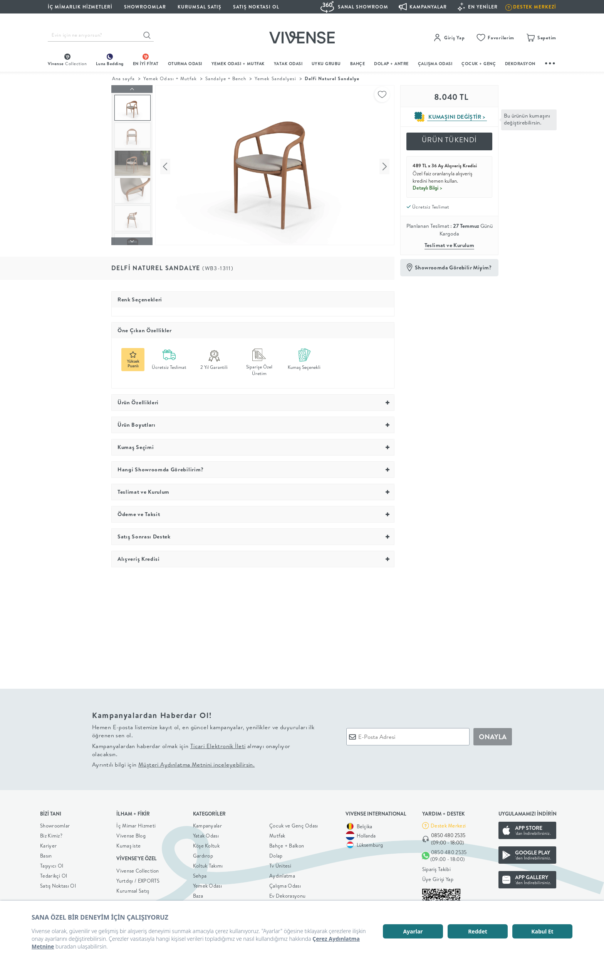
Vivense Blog (131, 834)
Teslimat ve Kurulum (449, 245)
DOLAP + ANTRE (391, 64)
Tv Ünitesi (280, 864)
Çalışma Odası (285, 884)
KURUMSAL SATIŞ (199, 6)
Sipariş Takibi (436, 867)
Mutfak (277, 834)
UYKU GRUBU (326, 64)
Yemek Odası (207, 884)
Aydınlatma (282, 874)
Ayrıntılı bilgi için (173, 763)
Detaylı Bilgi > (428, 187)
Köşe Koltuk (206, 844)
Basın (46, 854)
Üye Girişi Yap (437, 877)
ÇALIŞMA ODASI (435, 64)
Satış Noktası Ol (256, 6)
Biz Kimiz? (51, 834)
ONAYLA (493, 735)
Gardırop (203, 854)
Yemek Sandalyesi (275, 78)
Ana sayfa (123, 78)
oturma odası (185, 64)
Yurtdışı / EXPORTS (137, 878)
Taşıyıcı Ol (51, 864)
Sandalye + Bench (225, 78)
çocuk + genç (478, 64)
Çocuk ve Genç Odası (293, 824)
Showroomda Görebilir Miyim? (453, 267)
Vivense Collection (137, 868)
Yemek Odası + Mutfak (238, 64)
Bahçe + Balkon (286, 844)
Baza (198, 894)
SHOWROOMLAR (145, 6)
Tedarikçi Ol (53, 874)
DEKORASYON (520, 64)
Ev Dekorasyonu (287, 894)
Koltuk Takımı (208, 864)
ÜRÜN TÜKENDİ (449, 140)
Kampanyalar (207, 824)
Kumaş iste (128, 844)
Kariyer (48, 844)
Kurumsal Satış (132, 888)
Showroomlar (55, 824)
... (550, 62)
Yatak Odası (288, 64)
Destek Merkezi (448, 823)
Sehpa (200, 874)
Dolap (276, 854)
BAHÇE (357, 64)
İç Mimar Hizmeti (136, 824)
